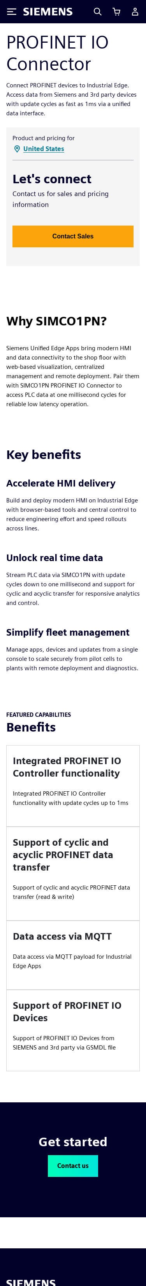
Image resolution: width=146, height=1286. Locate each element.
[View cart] (116, 11)
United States (43, 149)
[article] (73, 786)
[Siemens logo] (47, 12)
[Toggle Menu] (11, 11)
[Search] (98, 11)
